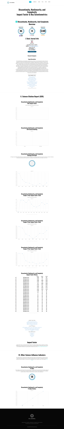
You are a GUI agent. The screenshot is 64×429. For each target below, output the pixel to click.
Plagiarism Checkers (32, 84)
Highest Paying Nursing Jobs (32, 321)
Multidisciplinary (32, 333)
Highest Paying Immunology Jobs (32, 323)
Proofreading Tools (32, 77)
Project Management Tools (32, 79)
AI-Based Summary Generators (32, 82)
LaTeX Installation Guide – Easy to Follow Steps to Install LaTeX (32, 327)
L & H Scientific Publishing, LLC (33, 46)
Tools (42, 1)
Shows (49, 1)
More (32, 87)
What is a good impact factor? (42, 346)
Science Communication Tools (32, 85)
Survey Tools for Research (32, 80)
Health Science (32, 334)
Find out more (32, 51)
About (39, 1)
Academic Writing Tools (32, 76)
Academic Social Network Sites (32, 83)
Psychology (32, 335)
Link (34, 48)
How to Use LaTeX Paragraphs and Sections (32, 329)
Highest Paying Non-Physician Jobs (32, 322)
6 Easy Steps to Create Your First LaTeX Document (32, 328)
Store (46, 1)
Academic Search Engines (32, 78)
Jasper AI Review (32, 86)
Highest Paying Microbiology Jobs (32, 324)
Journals (35, 1)
